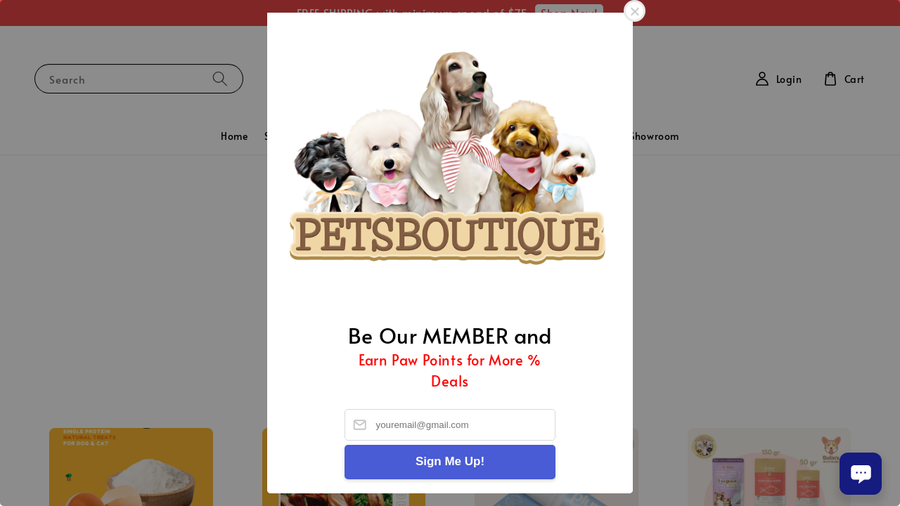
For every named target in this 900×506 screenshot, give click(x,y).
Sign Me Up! (450, 461)
